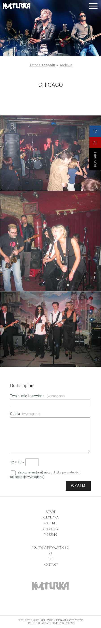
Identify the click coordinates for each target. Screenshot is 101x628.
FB (95, 131)
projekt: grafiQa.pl (39, 623)
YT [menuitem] (51, 553)
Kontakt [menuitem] (50, 565)
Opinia (25, 414)
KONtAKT (95, 163)
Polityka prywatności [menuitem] (50, 548)
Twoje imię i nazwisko (37, 396)
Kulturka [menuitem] (50, 518)
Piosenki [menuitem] (51, 535)
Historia (42, 65)
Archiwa (66, 65)
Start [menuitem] (51, 512)
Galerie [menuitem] (50, 523)
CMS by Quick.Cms (63, 623)
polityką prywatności (65, 472)
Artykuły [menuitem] (50, 529)
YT (95, 142)
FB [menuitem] (50, 559)
